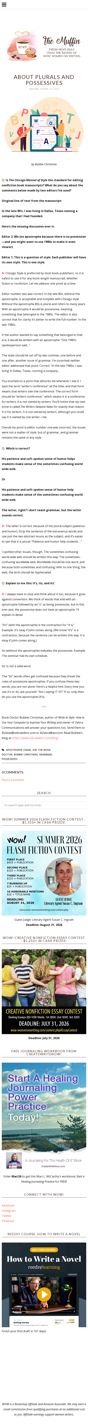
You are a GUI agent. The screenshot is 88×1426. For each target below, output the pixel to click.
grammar (45, 754)
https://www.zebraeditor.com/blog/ (35, 738)
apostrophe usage (18, 750)
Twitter (7, 1216)
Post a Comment (13, 780)
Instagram (9, 1211)
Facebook (8, 1205)
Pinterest (8, 1221)
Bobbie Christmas (26, 754)
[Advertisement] (44, 1368)
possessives (9, 759)
